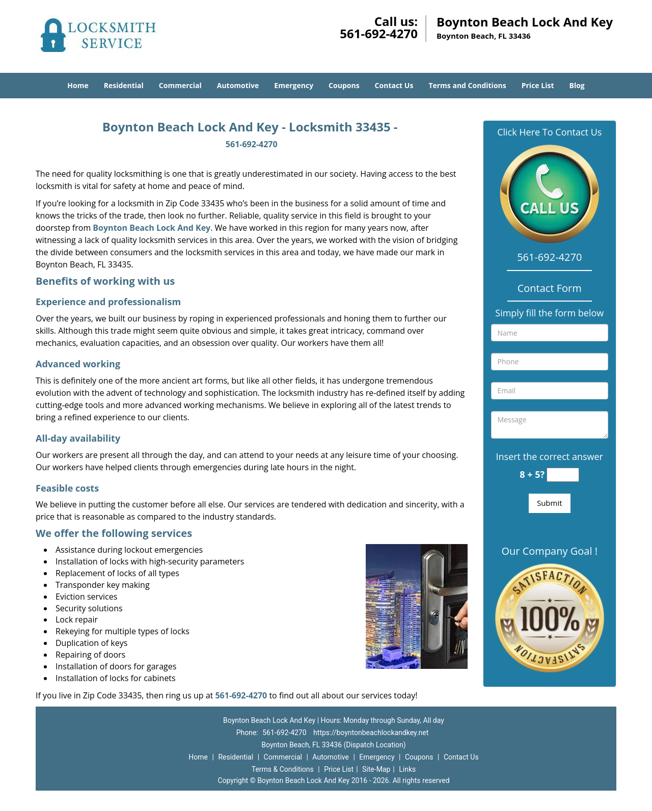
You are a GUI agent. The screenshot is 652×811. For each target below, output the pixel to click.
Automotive (238, 85)
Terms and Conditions (467, 85)
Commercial (180, 85)
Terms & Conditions (283, 769)
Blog (576, 85)
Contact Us (394, 85)
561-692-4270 (379, 33)
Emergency (293, 85)
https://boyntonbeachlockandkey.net (370, 732)
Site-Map (376, 769)
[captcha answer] (563, 475)
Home (77, 85)
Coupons (344, 85)
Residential (124, 85)
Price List (538, 85)
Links (407, 769)
